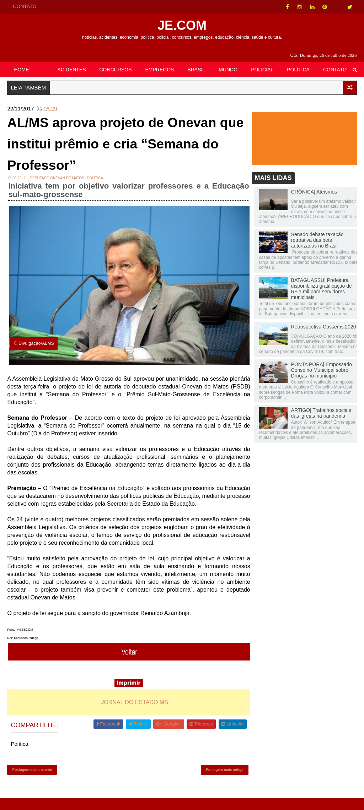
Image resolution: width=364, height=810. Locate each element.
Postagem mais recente (32, 780)
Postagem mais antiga (219, 780)
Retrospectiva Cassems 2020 (323, 327)
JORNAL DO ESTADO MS (131, 711)
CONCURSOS (116, 69)
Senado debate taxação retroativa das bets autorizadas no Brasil (317, 241)
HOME (21, 69)
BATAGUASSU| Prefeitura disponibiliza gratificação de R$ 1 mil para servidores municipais (321, 289)
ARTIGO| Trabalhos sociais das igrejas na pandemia (321, 413)
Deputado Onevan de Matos (57, 183)
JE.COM (182, 25)
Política (95, 183)
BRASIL (196, 69)
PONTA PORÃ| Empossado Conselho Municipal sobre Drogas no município (321, 370)
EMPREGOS (159, 69)
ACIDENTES (71, 69)
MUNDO (228, 69)
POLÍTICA (298, 69)
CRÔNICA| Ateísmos (314, 192)
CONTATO (24, 6)
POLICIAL (262, 69)
